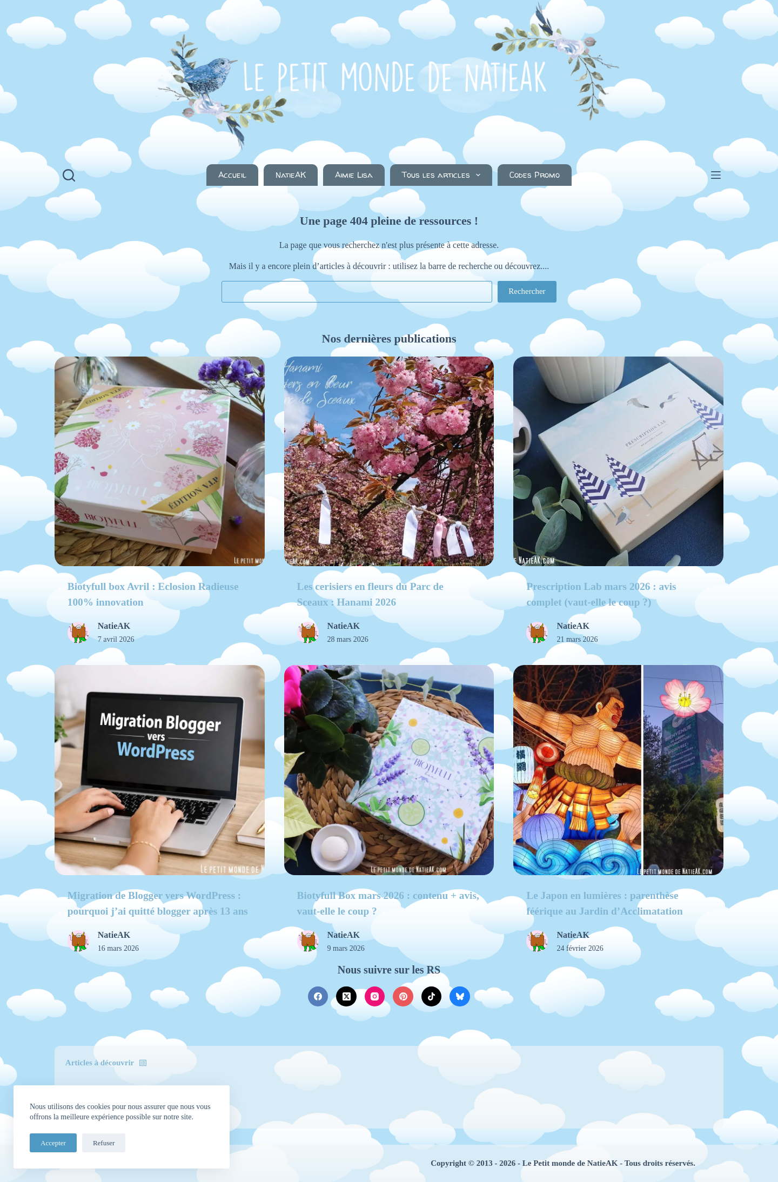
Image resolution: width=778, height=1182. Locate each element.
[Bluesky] (460, 996)
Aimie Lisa (354, 174)
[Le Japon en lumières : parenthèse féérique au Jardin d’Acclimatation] (618, 770)
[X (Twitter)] (346, 996)
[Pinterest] (403, 996)
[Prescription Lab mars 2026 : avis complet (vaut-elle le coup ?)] (618, 462)
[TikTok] (431, 996)
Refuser (104, 1143)
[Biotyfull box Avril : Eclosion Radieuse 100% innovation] (160, 462)
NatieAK (291, 174)
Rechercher (526, 291)
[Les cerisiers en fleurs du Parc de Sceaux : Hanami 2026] (389, 462)
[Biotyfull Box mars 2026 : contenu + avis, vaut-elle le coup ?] (389, 770)
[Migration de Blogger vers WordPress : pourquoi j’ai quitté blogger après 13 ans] (160, 770)
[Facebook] (318, 996)
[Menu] (716, 175)
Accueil (232, 174)
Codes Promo (534, 174)
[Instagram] (375, 996)
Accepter (53, 1143)
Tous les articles (443, 175)
